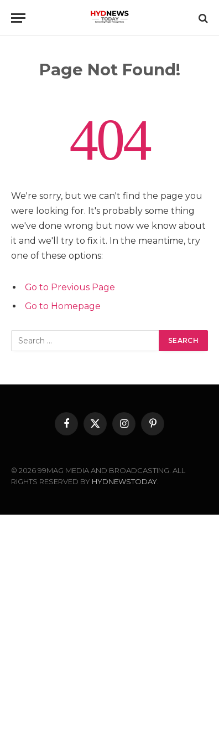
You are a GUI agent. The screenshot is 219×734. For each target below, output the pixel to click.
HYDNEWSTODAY (124, 481)
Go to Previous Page (70, 287)
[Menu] (18, 18)
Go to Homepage (63, 306)
